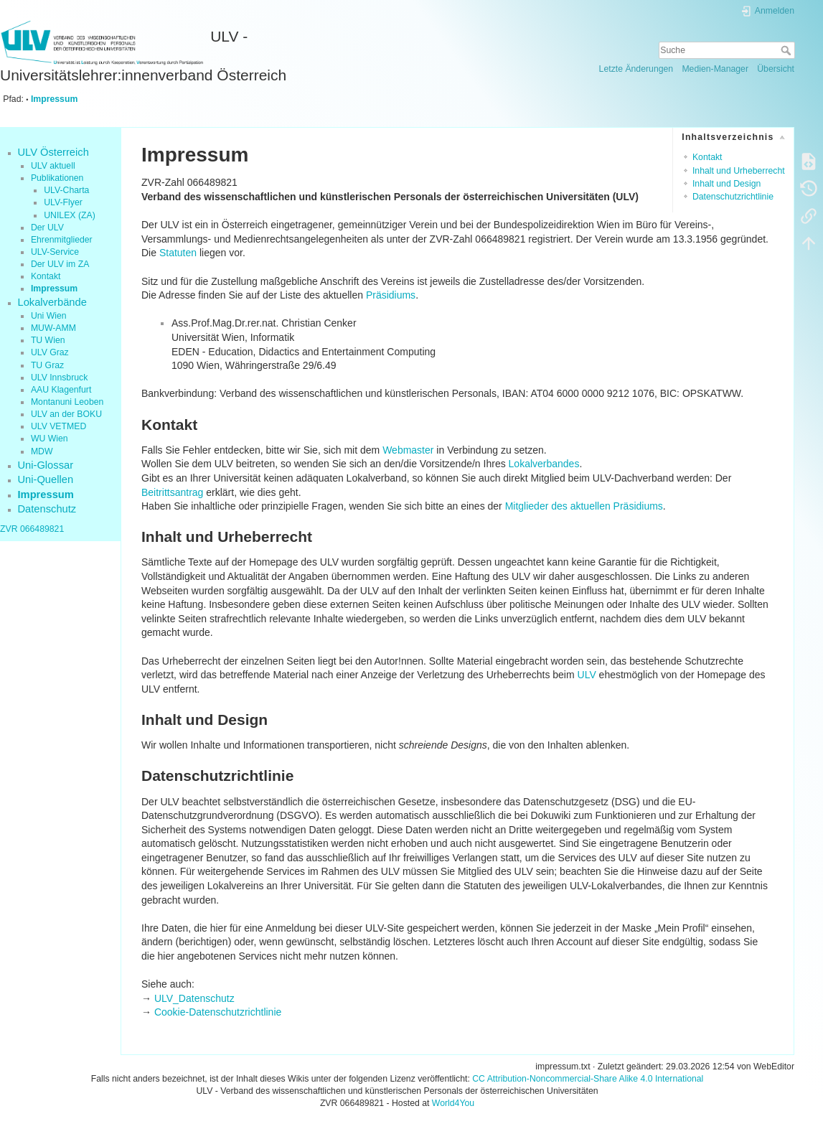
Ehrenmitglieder (62, 240)
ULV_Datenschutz (194, 998)
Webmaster (407, 450)
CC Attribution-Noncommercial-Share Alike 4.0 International (587, 1079)
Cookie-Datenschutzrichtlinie (217, 1012)
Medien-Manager (715, 69)
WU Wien (49, 439)
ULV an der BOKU (66, 414)
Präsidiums (390, 295)
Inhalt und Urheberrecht (738, 171)
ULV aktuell (53, 166)
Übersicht (775, 69)
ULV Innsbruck (59, 377)
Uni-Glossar (46, 465)
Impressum (54, 99)
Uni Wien (49, 316)
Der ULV (47, 227)
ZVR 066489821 (32, 529)
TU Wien (48, 340)
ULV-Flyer (63, 202)
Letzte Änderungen (636, 69)
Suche (787, 50)
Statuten (178, 252)
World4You (453, 1103)
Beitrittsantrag (172, 492)
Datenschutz (47, 509)
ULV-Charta (66, 190)
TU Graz (47, 365)
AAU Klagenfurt (61, 390)
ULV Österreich (53, 152)
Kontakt (46, 276)
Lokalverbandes (544, 463)
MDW (42, 451)
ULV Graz (50, 352)
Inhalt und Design (726, 184)
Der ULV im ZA (60, 264)
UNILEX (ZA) (69, 215)
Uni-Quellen (46, 479)
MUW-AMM (53, 328)
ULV (587, 674)
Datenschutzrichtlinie (732, 197)
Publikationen (57, 178)
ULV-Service (55, 252)
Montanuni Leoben (67, 402)
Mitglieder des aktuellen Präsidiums (584, 506)
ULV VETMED (58, 426)
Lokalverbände (52, 302)
